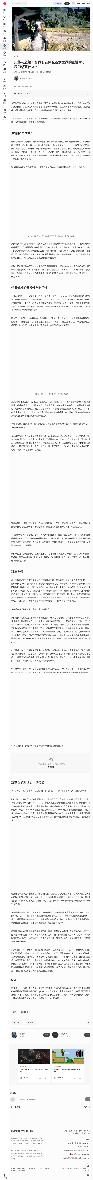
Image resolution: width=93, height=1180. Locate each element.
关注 (46, 1035)
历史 (83, 4)
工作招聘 (22, 1170)
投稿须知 (32, 1168)
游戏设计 (24, 1012)
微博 (70, 1131)
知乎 (65, 1131)
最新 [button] (90, 1107)
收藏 (78, 4)
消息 (88, 4)
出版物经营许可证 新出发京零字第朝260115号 (77, 1158)
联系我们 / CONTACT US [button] (19, 1168)
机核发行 (83, 1133)
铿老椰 (22, 1034)
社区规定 (14, 1170)
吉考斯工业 (87, 1131)
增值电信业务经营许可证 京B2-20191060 (79, 1143)
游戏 (14, 1012)
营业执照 (88, 1139)
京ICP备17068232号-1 (84, 1147)
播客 (80, 1131)
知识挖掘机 (57, 1066)
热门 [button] (85, 1107)
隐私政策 (47, 1168)
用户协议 (40, 1168)
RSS (89, 1133)
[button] (15, 93)
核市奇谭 (76, 1133)
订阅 (87, 1035)
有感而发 (17, 56)
